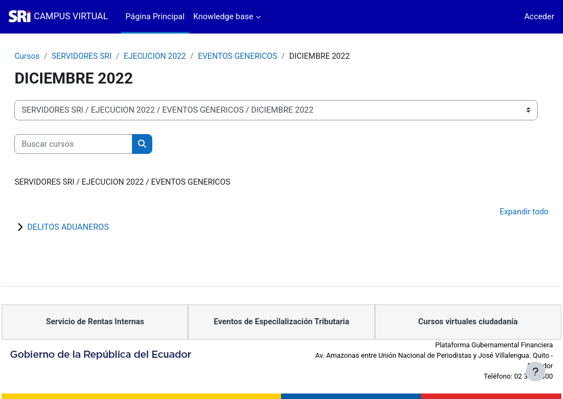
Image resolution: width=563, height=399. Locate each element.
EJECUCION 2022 (182, 57)
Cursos (52, 57)
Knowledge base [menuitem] (223, 16)
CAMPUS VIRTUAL (71, 16)
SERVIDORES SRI (108, 57)
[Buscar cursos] (98, 144)
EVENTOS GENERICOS (267, 57)
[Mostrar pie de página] (535, 371)
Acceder (539, 16)
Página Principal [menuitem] (154, 16)
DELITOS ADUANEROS (93, 227)
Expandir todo (499, 213)
